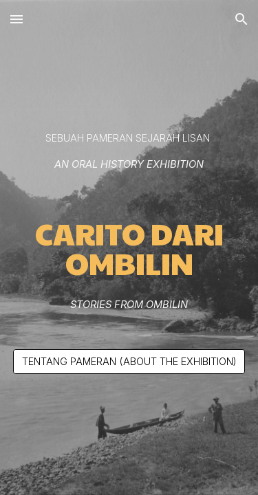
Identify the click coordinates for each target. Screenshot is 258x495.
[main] (129, 151)
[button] (16, 19)
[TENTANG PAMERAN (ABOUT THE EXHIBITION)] (129, 361)
